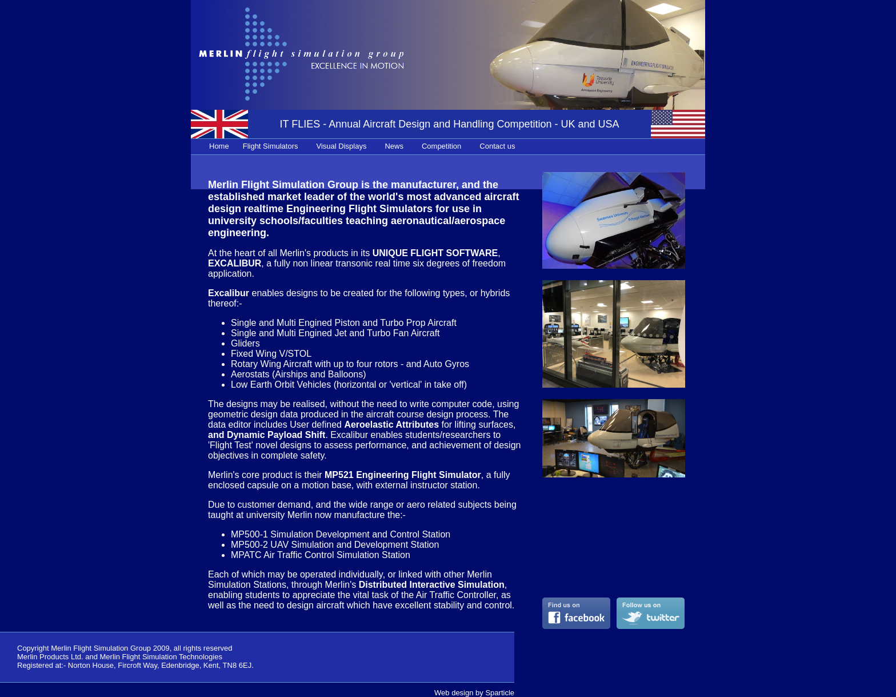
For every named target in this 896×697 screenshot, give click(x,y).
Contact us (497, 146)
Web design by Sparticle (474, 692)
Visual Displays (342, 146)
